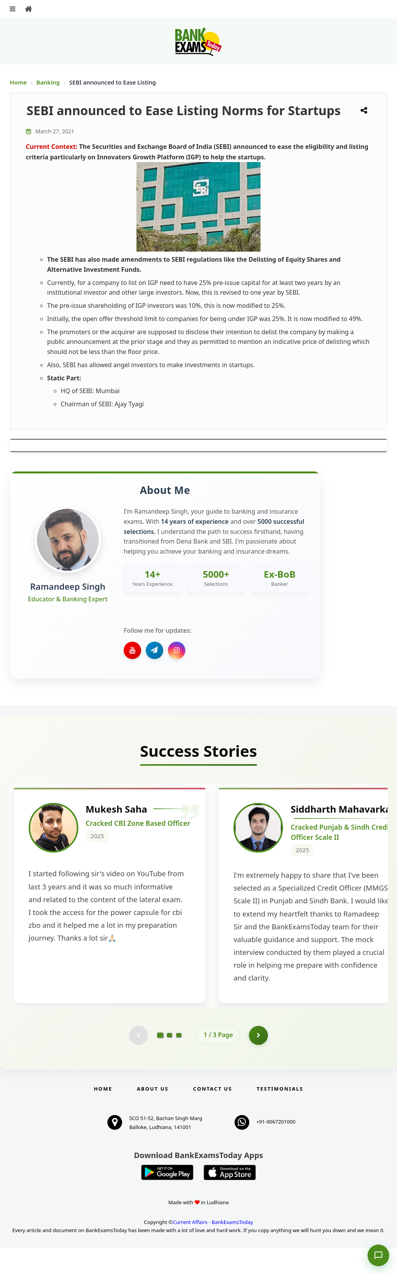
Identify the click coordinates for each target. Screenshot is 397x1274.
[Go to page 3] (178, 1061)
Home (18, 82)
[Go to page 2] (169, 1061)
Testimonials (280, 1115)
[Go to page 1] (160, 1061)
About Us (153, 1115)
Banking (48, 82)
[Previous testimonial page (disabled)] (138, 1061)
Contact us (212, 1115)
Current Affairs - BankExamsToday (213, 1248)
